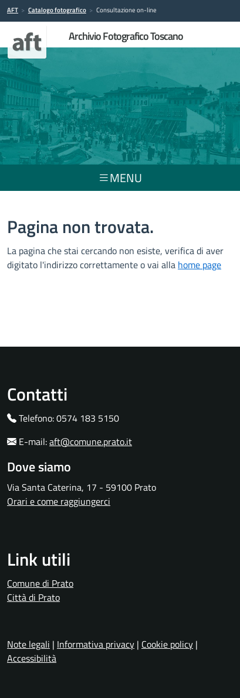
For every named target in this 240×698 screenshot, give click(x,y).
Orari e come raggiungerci (58, 501)
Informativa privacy (95, 644)
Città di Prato (33, 597)
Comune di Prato (40, 583)
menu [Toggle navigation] (120, 177)
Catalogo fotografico (57, 10)
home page (199, 265)
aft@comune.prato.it (90, 441)
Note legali (28, 644)
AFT (12, 10)
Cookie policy (167, 644)
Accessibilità (31, 658)
